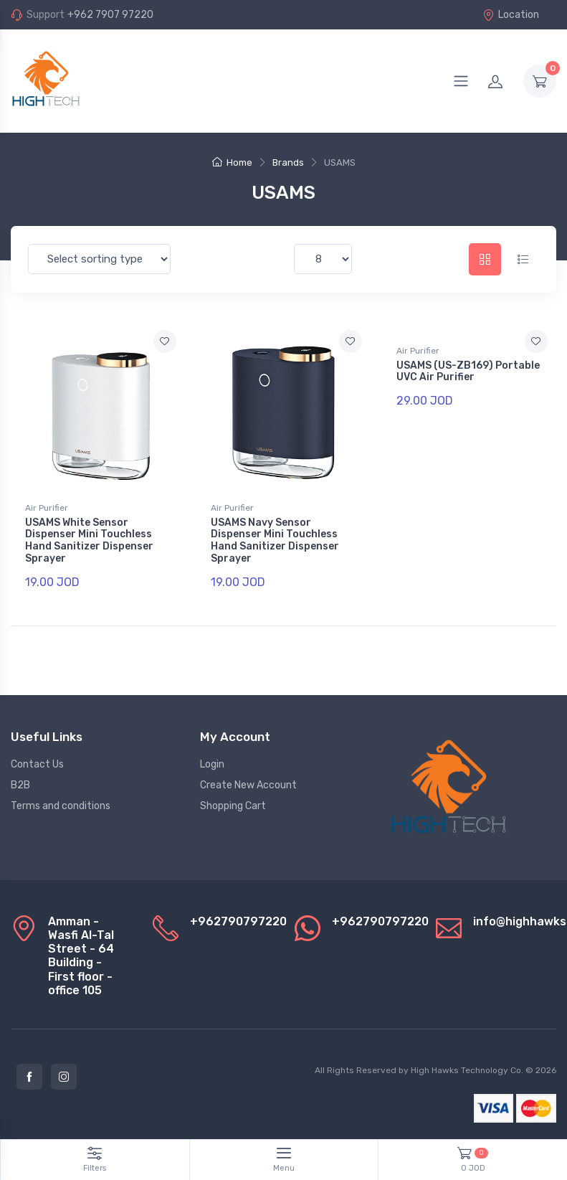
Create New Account (248, 785)
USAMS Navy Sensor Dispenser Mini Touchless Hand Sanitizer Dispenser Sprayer (275, 540)
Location (510, 15)
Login (212, 764)
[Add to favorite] (164, 341)
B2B (20, 785)
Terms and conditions (60, 806)
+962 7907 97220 (110, 15)
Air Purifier (46, 508)
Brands (288, 162)
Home (232, 162)
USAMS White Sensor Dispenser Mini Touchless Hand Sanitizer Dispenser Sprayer (89, 540)
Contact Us (37, 764)
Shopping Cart (233, 806)
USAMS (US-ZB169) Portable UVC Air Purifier (468, 371)
